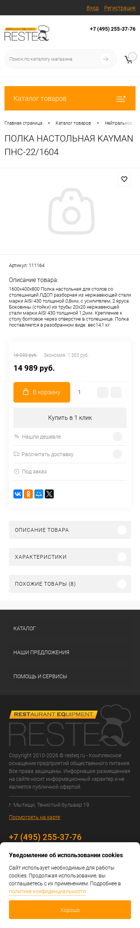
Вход (93, 8)
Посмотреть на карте (34, 817)
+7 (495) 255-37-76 (113, 29)
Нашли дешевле (37, 436)
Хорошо (70, 910)
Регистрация (120, 8)
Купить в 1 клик (70, 417)
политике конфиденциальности (47, 891)
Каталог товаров (70, 98)
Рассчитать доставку (43, 454)
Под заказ (30, 471)
